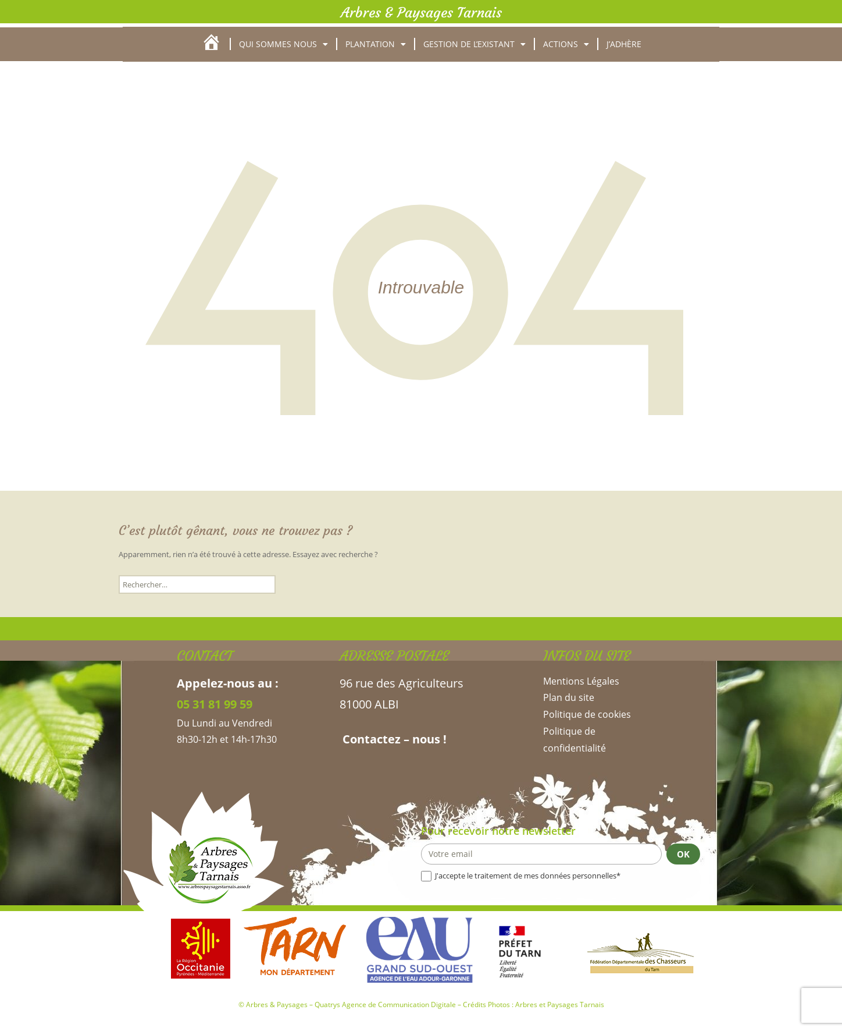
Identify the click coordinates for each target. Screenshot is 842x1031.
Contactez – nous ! (393, 739)
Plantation (375, 44)
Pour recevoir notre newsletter (498, 831)
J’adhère (623, 43)
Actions (566, 44)
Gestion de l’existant (474, 44)
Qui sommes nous (283, 44)
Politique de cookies (587, 714)
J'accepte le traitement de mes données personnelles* (520, 875)
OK (683, 854)
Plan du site (568, 697)
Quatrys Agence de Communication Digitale (385, 1004)
